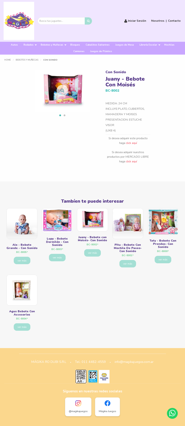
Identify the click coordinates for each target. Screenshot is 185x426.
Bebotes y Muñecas (52, 44)
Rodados (28, 44)
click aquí (131, 143)
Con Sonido (50, 59)
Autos (14, 44)
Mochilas (169, 44)
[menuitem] (14, 45)
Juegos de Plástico (101, 51)
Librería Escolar (148, 44)
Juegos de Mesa (124, 44)
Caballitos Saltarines (97, 44)
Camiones (78, 51)
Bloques (75, 44)
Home (7, 59)
